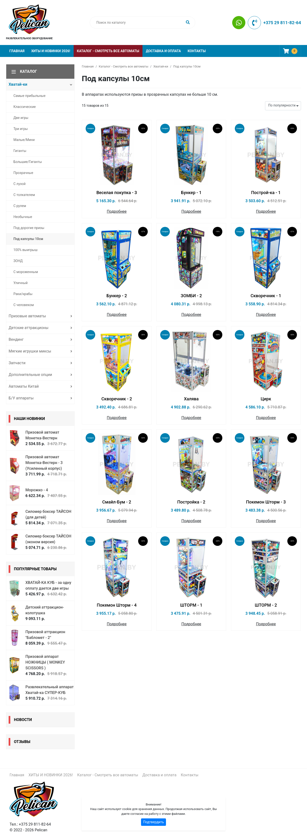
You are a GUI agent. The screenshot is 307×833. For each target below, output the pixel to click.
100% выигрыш (25, 250)
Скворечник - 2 (116, 398)
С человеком (23, 305)
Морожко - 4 (36, 490)
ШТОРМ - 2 (266, 605)
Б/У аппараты (21, 398)
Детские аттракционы (28, 327)
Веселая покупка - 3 (116, 192)
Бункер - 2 (116, 295)
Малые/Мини (24, 140)
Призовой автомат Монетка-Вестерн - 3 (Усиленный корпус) (44, 463)
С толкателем (24, 195)
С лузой (19, 184)
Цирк (266, 398)
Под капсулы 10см (28, 239)
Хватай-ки (18, 84)
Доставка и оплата (163, 51)
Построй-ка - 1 (266, 192)
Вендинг (16, 339)
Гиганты (19, 151)
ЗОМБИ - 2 (191, 295)
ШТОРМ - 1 (191, 605)
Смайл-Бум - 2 (116, 501)
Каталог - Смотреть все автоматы (108, 51)
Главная (16, 51)
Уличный (20, 283)
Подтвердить (153, 822)
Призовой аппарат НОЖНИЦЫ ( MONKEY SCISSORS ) (45, 662)
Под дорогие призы (28, 228)
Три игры (20, 129)
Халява (191, 398)
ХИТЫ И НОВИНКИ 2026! (50, 51)
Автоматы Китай (24, 386)
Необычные (22, 217)
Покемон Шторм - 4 (117, 605)
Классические (24, 107)
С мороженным (25, 272)
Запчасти (17, 363)
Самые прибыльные (29, 96)
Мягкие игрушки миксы (30, 351)
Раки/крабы (22, 294)
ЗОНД (18, 261)
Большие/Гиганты (27, 162)
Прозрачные (23, 173)
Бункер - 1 (191, 192)
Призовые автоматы (27, 316)
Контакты (197, 51)
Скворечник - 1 (266, 295)
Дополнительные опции (30, 374)
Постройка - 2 (191, 501)
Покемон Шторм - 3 (266, 501)
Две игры (20, 118)
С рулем (19, 206)
